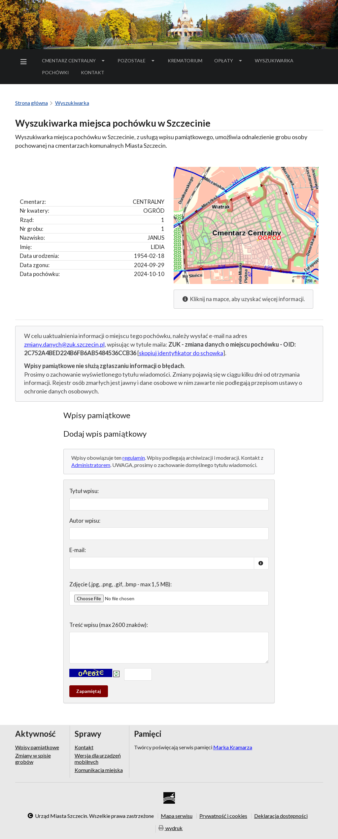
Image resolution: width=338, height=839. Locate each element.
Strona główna (31, 103)
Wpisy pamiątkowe (37, 747)
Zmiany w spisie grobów (33, 758)
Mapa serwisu (176, 816)
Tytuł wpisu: (84, 490)
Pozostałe (137, 60)
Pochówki (57, 74)
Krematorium (185, 60)
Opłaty (228, 60)
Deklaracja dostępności (281, 816)
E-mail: (77, 549)
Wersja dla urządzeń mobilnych (98, 758)
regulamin (133, 457)
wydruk (170, 828)
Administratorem (90, 465)
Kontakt (92, 72)
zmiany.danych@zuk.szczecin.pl (64, 344)
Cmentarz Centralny (74, 60)
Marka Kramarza (232, 747)
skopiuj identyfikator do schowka (181, 353)
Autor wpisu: (84, 520)
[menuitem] (25, 62)
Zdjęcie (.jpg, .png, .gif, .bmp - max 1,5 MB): (120, 584)
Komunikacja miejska (99, 770)
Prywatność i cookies (223, 816)
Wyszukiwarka (274, 60)
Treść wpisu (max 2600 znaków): (108, 624)
